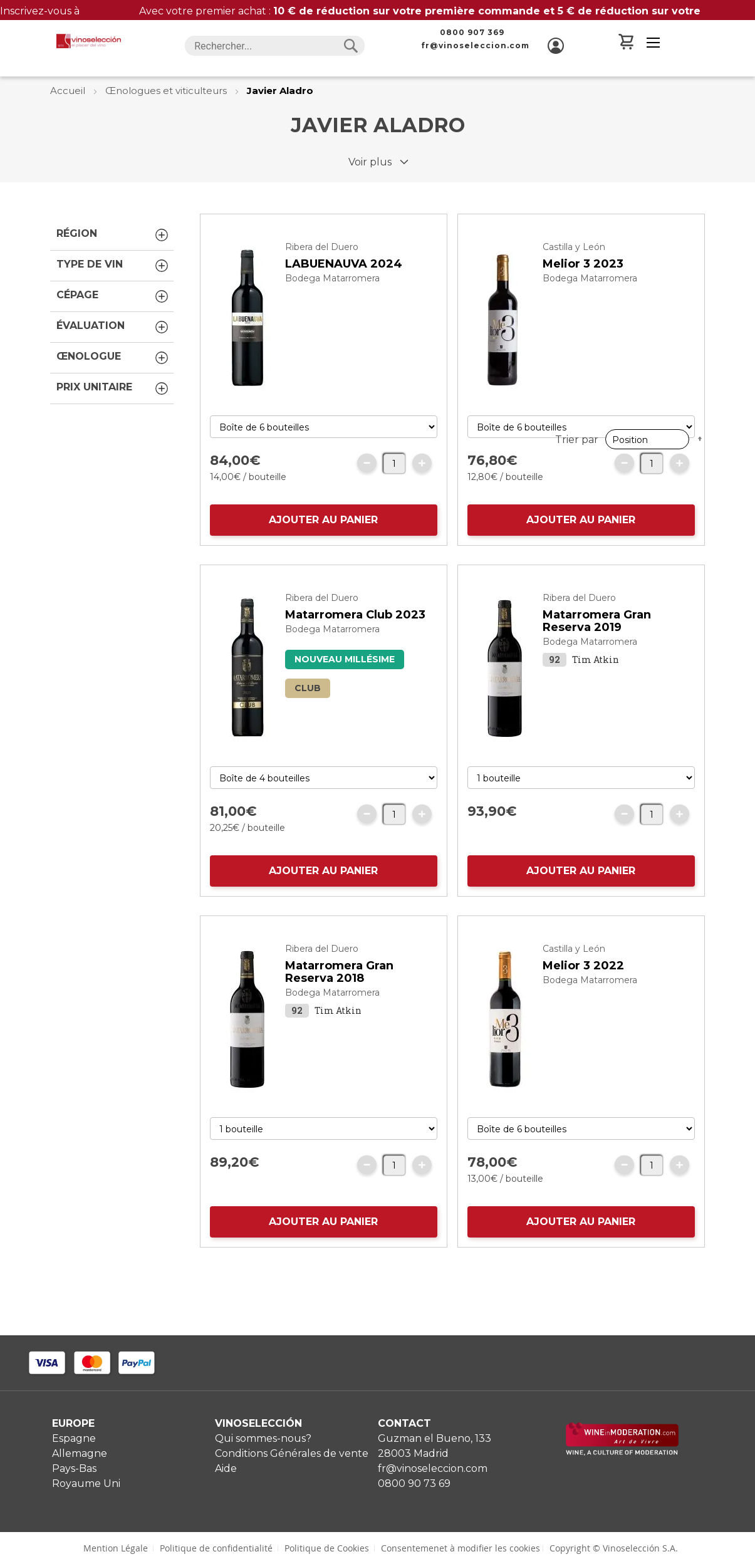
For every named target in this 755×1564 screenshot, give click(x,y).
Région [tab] (113, 235)
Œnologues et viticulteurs (167, 90)
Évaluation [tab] (113, 327)
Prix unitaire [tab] (113, 388)
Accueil (69, 90)
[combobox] (275, 46)
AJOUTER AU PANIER (323, 545)
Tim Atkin (595, 685)
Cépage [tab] (113, 296)
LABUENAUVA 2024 (343, 289)
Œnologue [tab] (113, 358)
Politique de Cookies (326, 1548)
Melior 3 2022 (583, 991)
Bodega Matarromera (332, 303)
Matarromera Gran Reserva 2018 (339, 997)
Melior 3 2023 (583, 289)
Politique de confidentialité (216, 1548)
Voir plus (370, 162)
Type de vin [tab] (113, 265)
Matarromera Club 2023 (355, 640)
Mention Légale (115, 1548)
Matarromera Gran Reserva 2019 (597, 646)
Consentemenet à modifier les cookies (460, 1548)
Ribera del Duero (321, 272)
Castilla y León (574, 272)
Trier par (576, 205)
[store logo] (88, 41)
